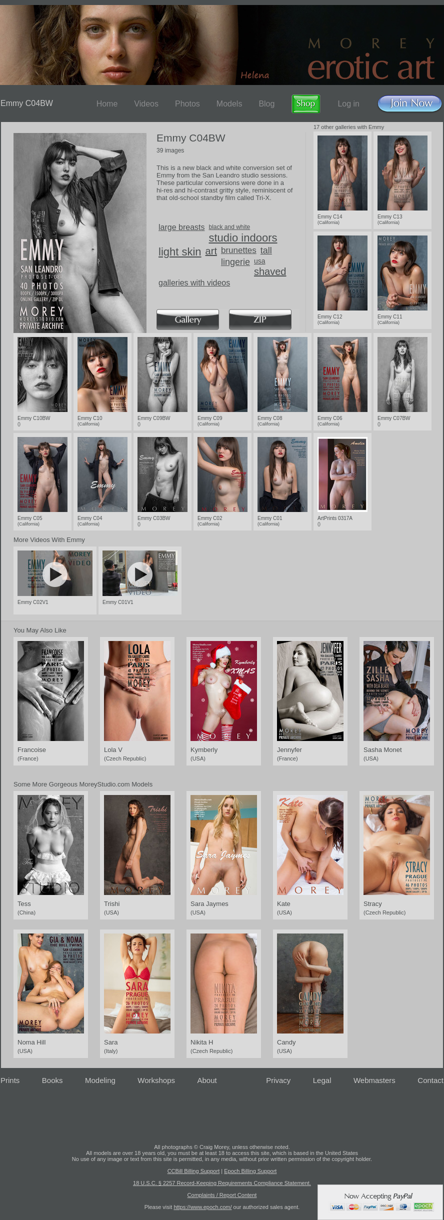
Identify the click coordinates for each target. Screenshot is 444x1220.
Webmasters (375, 1080)
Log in (349, 104)
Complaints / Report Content (222, 1195)
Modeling (100, 1080)
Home (107, 104)
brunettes (238, 250)
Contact (431, 1080)
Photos (187, 104)
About (207, 1080)
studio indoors (243, 238)
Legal (322, 1080)
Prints (10, 1080)
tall (266, 251)
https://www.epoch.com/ (203, 1207)
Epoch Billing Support (250, 1171)
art (211, 251)
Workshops (156, 1080)
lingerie (235, 262)
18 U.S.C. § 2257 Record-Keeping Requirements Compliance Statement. (222, 1183)
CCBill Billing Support (194, 1171)
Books (52, 1080)
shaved (270, 271)
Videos (146, 104)
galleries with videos (194, 282)
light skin (180, 252)
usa (260, 261)
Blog (266, 104)
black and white (229, 227)
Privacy (278, 1080)
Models (229, 104)
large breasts (181, 227)
